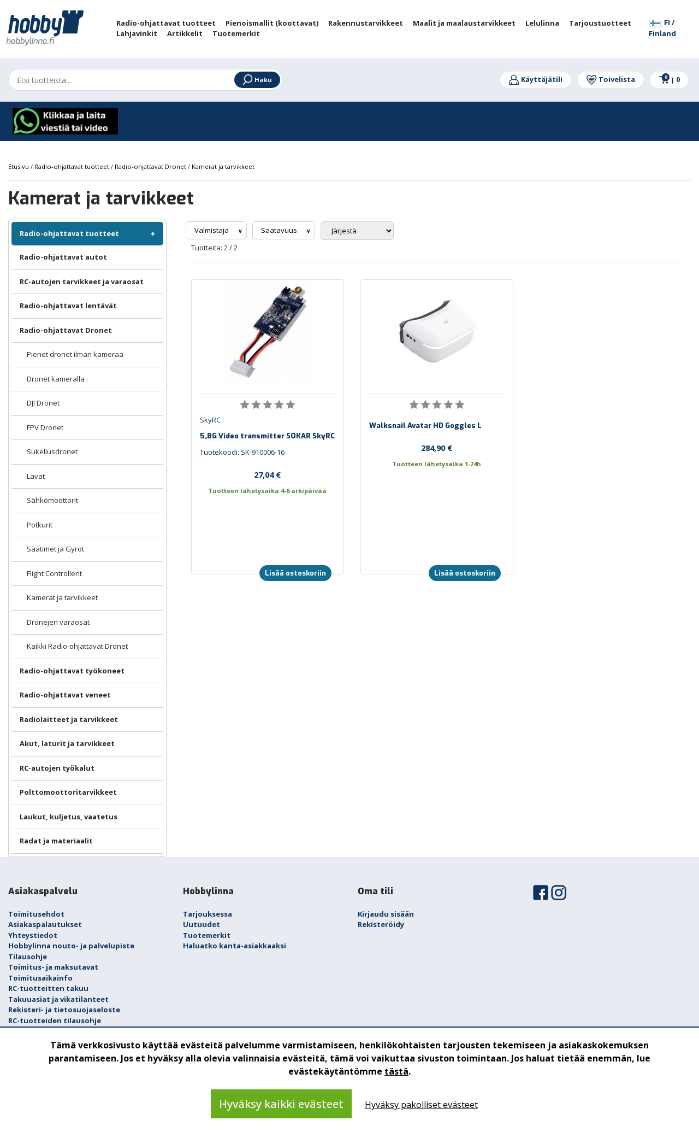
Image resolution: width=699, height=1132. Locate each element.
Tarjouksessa (207, 914)
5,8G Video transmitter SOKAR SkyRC (267, 436)
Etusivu (19, 166)
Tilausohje (27, 956)
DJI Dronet (43, 403)
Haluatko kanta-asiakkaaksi (234, 946)
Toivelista (610, 79)
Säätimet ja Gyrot (55, 549)
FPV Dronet (45, 427)
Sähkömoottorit (52, 500)
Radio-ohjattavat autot (63, 257)
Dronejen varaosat (58, 622)
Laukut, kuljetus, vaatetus (68, 817)
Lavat (36, 476)
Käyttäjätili (535, 79)
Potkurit (39, 525)
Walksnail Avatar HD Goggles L (425, 425)
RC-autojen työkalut (57, 768)
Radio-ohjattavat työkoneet (72, 671)
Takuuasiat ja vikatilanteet (58, 999)
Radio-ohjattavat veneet (65, 695)
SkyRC (210, 420)
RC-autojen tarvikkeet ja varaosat (82, 281)
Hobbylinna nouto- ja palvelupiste (71, 946)
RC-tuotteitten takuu (48, 988)
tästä (396, 1071)
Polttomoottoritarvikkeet (68, 792)
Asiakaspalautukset (45, 924)
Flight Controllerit (54, 573)
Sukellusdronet (52, 451)
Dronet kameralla (56, 379)
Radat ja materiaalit (56, 841)
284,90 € (436, 447)
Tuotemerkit (206, 935)
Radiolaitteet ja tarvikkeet (69, 719)
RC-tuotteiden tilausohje (54, 1020)
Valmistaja (212, 230)
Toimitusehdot (36, 914)
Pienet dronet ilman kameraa (75, 354)
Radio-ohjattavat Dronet (66, 330)
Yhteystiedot (32, 935)
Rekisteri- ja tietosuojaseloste (64, 1009)
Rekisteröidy (381, 924)
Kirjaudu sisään (386, 914)
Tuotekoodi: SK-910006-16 (242, 452)
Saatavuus (280, 230)
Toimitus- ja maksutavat (53, 967)
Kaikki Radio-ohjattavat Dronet (77, 646)
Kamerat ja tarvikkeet (62, 597)
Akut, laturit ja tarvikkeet (67, 743)
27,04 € (267, 474)
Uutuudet (201, 924)
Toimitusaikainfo (40, 978)
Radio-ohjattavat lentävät (68, 305)
